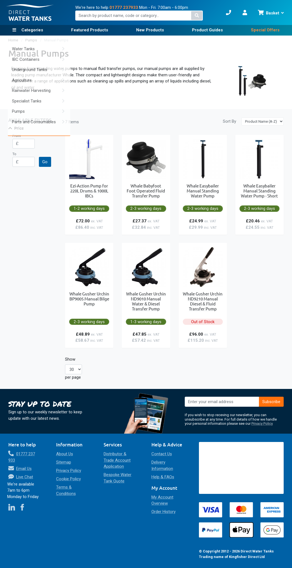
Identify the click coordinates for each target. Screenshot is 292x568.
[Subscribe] (271, 402)
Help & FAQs (162, 476)
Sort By (229, 121)
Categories (31, 29)
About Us (64, 453)
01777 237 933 (21, 457)
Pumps (31, 40)
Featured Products (89, 29)
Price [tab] (19, 127)
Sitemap (63, 462)
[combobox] (139, 16)
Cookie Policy (68, 478)
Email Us (24, 468)
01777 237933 (123, 7)
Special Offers (265, 29)
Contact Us (161, 453)
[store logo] (30, 12)
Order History (163, 511)
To (14, 154)
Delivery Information (162, 465)
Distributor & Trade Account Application (117, 460)
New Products (150, 29)
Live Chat (24, 476)
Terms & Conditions (66, 490)
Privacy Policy (262, 423)
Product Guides (207, 29)
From (17, 136)
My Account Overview (162, 500)
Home (13, 40)
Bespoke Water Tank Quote (117, 478)
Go (45, 161)
